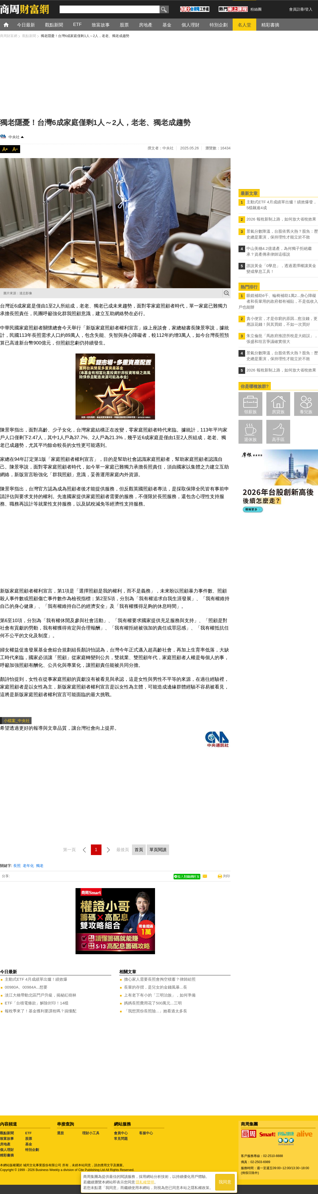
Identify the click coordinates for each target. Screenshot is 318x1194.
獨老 (39, 866)
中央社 (14, 137)
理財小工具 (90, 1133)
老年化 (28, 866)
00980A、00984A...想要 (26, 987)
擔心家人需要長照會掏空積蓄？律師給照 (160, 979)
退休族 (250, 439)
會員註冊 (296, 9)
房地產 (5, 1144)
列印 (226, 876)
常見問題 (121, 1139)
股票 (28, 1139)
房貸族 (278, 412)
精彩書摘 (7, 1155)
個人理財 (7, 1150)
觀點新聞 (7, 1133)
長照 (17, 866)
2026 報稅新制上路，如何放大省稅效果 (281, 219)
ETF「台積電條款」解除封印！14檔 (36, 1003)
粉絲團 (256, 9)
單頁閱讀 (157, 849)
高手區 (278, 439)
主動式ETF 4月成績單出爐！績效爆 (36, 979)
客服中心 (146, 1133)
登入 (308, 9)
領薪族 (250, 412)
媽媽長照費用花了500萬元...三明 (153, 1003)
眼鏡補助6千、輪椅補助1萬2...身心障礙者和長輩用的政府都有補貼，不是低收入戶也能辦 (278, 301)
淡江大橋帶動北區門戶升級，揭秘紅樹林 (40, 995)
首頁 (11, 24)
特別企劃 (32, 1150)
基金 (28, 1144)
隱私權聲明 (145, 1181)
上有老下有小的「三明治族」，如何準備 (160, 995)
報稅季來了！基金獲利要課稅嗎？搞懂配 (40, 1011)
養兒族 (306, 412)
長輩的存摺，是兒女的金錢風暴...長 (155, 987)
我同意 (225, 1181)
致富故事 (7, 1139)
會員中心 (121, 1133)
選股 (60, 1133)
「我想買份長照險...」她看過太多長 (155, 1011)
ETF (28, 1133)
